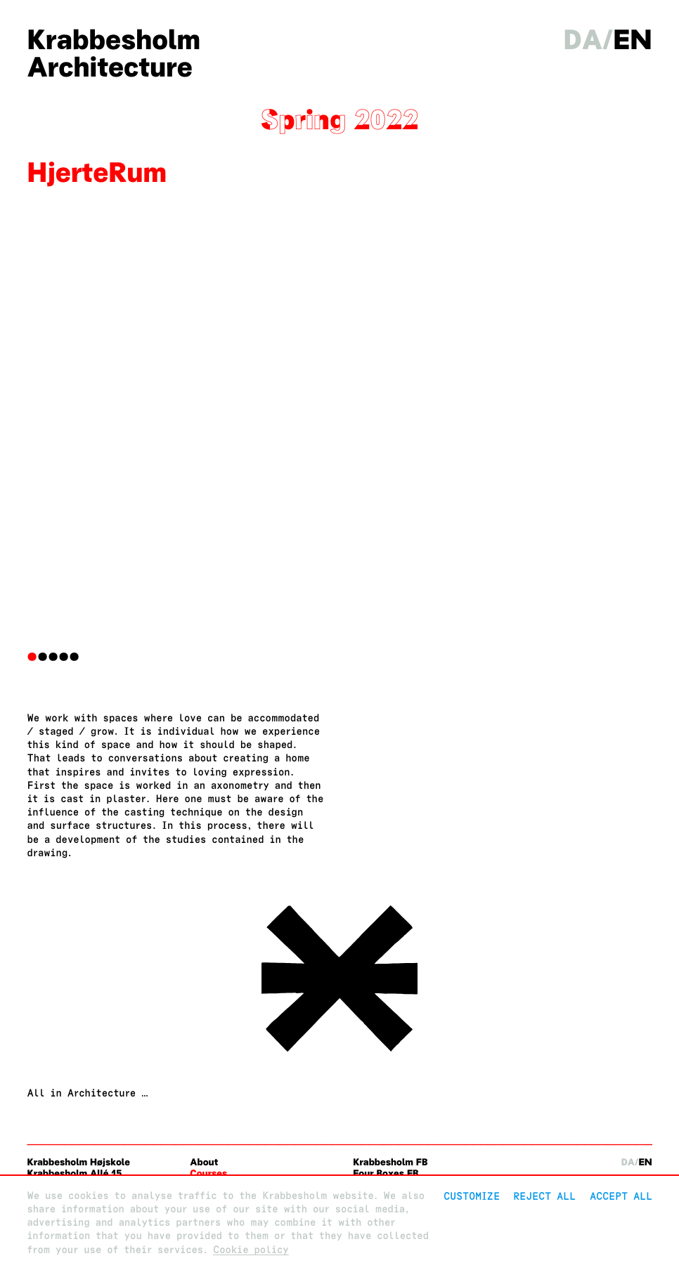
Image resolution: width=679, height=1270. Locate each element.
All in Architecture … (87, 1093)
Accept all (621, 1196)
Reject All (544, 1196)
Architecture (109, 67)
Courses (208, 1173)
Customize (472, 1196)
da (583, 39)
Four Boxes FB (385, 1173)
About (204, 1162)
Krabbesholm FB (390, 1162)
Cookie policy (251, 1250)
